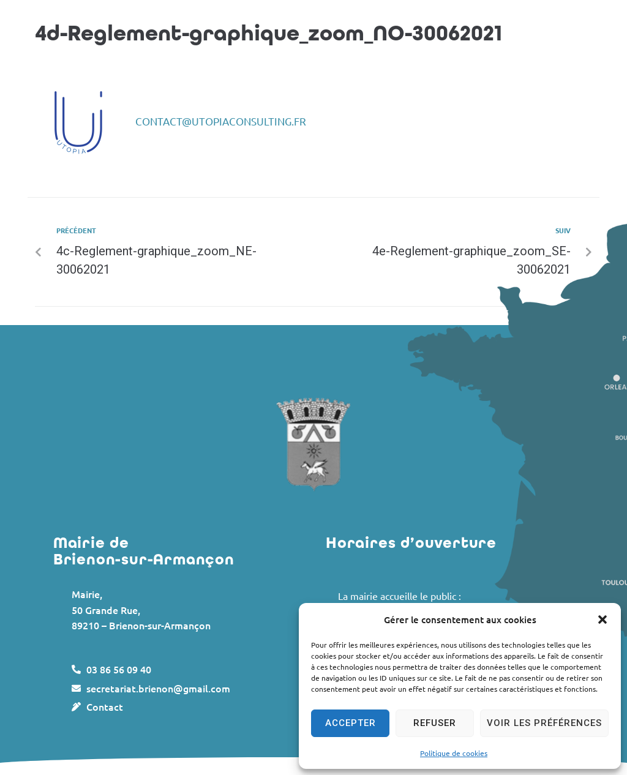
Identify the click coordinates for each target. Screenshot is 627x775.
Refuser (434, 722)
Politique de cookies (453, 753)
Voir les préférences (544, 722)
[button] (602, 619)
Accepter (350, 722)
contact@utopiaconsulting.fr (220, 120)
